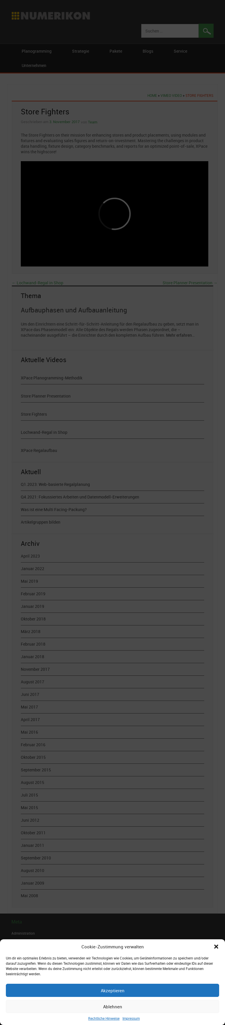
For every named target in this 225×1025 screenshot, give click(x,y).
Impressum (131, 1018)
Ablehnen (112, 1006)
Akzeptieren (113, 990)
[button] (216, 947)
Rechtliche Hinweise (104, 1018)
